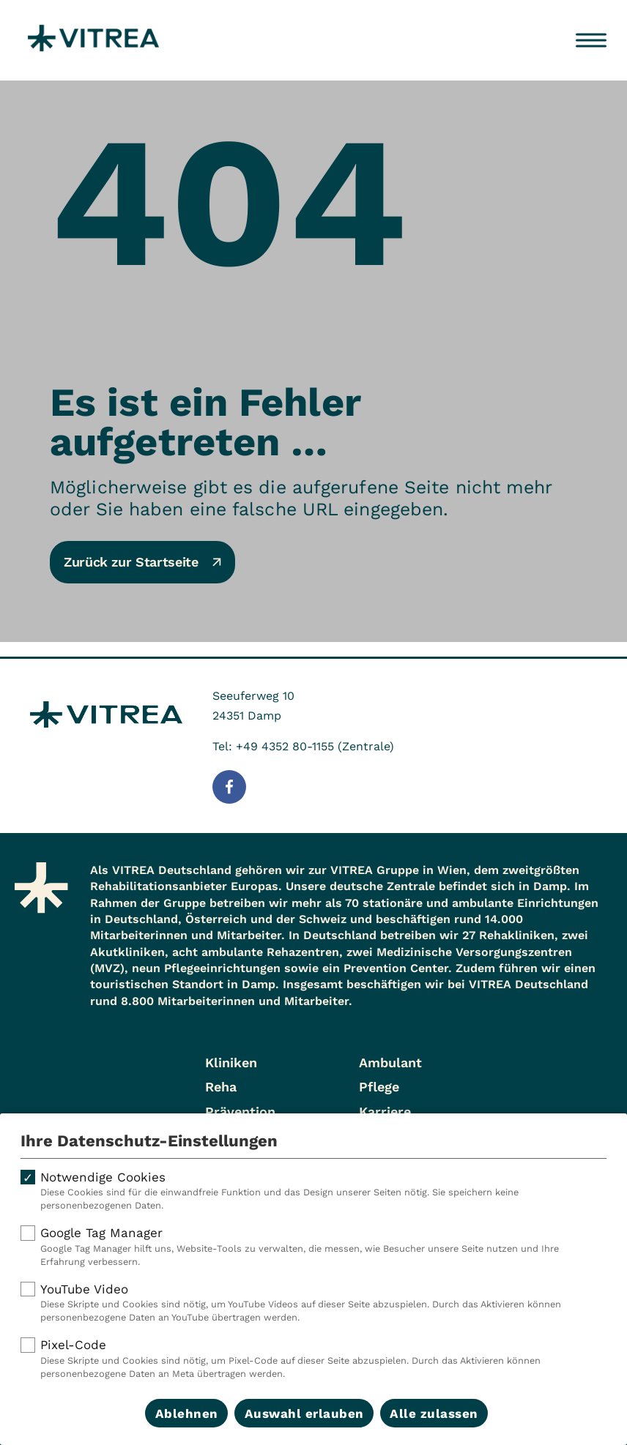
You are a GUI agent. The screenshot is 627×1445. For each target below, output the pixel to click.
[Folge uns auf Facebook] (229, 787)
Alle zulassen (434, 1413)
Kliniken (231, 1062)
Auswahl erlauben (304, 1413)
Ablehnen (186, 1413)
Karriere (385, 1111)
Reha (221, 1086)
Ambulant (390, 1062)
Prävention (240, 1111)
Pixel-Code (313, 1358)
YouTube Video (313, 1303)
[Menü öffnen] (591, 40)
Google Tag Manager (313, 1246)
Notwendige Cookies (313, 1191)
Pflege (379, 1086)
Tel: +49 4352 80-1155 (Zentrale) (303, 746)
